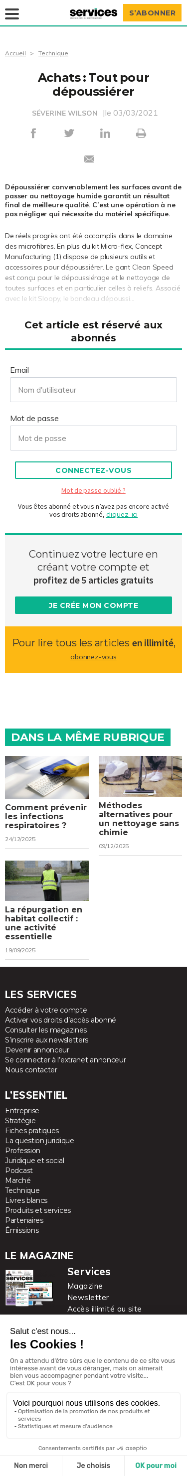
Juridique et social (34, 1160)
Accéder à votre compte (46, 1010)
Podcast (19, 1170)
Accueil (15, 53)
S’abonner (152, 12)
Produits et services (38, 1210)
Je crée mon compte (93, 605)
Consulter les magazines (46, 1030)
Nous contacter (31, 1069)
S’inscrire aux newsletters (46, 1039)
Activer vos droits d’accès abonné (60, 1020)
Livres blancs (26, 1200)
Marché (17, 1180)
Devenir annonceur (37, 1049)
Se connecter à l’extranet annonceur (65, 1059)
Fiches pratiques (32, 1130)
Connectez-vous (93, 470)
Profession (22, 1150)
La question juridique (39, 1140)
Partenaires (24, 1220)
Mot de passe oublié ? (93, 490)
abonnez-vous (93, 656)
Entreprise (22, 1110)
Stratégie (20, 1120)
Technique (53, 53)
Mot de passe (34, 418)
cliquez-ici (122, 514)
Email (19, 370)
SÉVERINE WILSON (65, 113)
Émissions (21, 1230)
